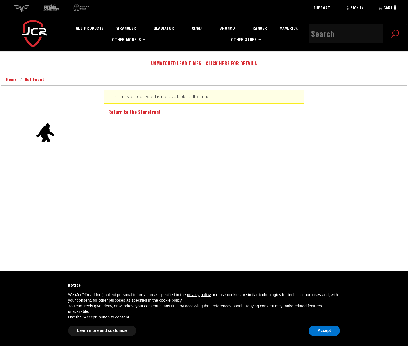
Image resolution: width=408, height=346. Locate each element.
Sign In (355, 7)
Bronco (227, 28)
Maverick (289, 28)
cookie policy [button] (170, 300)
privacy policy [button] (199, 294)
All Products (90, 28)
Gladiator (164, 28)
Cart (387, 7)
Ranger (259, 28)
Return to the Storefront (134, 112)
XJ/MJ (197, 28)
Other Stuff (244, 39)
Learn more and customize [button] (102, 330)
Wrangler (126, 28)
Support (321, 7)
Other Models (126, 39)
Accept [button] (324, 330)
